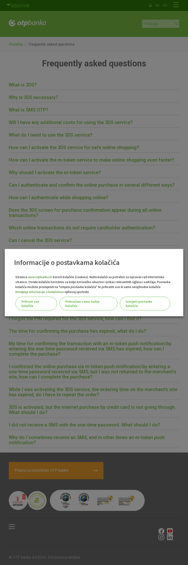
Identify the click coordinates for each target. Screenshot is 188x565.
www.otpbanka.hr (40, 277)
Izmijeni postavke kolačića (139, 303)
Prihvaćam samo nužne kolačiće (82, 303)
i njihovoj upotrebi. (76, 291)
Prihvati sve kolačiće (30, 303)
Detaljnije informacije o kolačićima (39, 291)
